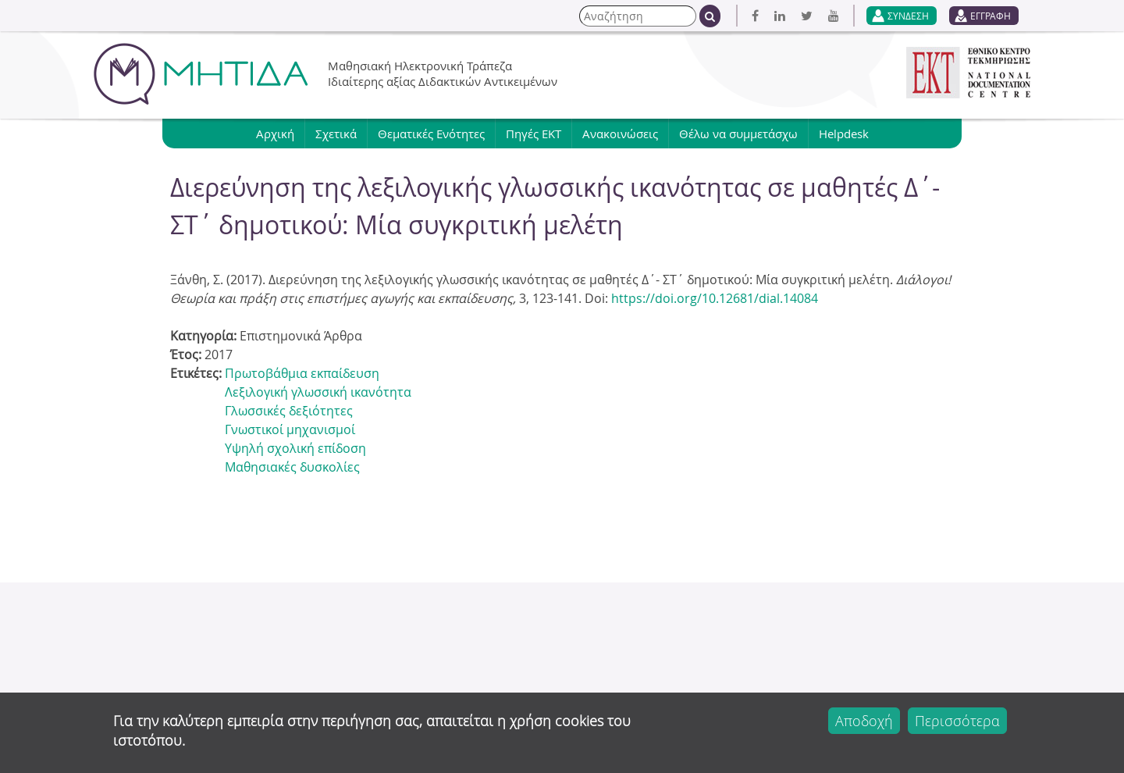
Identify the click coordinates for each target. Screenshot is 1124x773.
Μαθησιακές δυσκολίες (292, 467)
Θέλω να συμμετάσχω (738, 133)
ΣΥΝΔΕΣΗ (908, 15)
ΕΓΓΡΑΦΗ (990, 15)
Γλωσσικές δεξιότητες (289, 410)
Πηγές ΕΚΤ (533, 133)
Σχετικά (336, 133)
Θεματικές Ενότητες (431, 133)
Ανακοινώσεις (620, 133)
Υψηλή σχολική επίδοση (295, 448)
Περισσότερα (957, 720)
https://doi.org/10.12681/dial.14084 (714, 298)
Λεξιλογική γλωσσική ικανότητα (318, 392)
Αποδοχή (864, 720)
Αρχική (275, 133)
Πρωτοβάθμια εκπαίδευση (302, 373)
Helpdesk (844, 133)
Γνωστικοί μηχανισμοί (290, 429)
